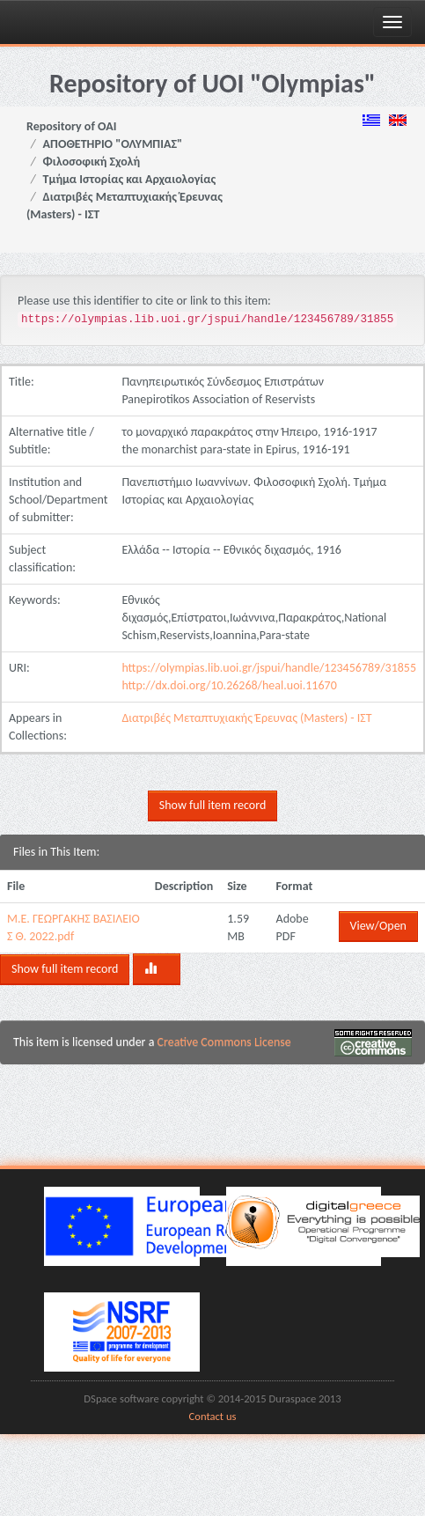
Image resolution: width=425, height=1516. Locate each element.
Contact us (213, 1416)
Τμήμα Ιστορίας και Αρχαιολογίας (129, 179)
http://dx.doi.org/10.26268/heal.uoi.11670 (228, 685)
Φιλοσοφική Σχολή (92, 161)
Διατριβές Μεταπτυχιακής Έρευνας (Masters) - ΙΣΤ (246, 717)
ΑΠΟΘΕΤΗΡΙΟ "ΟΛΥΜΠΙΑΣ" (113, 143)
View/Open (378, 925)
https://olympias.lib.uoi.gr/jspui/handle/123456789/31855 (268, 667)
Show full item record (212, 805)
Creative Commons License (224, 1041)
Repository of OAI (71, 126)
